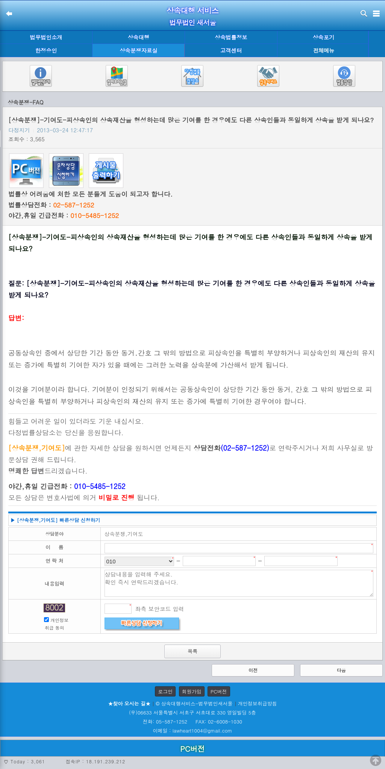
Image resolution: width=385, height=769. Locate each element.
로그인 (165, 691)
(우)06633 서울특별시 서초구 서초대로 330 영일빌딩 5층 (192, 712)
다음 (341, 670)
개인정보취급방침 (257, 703)
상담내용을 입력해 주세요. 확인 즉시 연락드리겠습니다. (239, 583)
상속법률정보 (231, 37)
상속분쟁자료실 (139, 50)
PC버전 (219, 691)
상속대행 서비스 (193, 10)
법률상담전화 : (51, 204)
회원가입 (192, 691)
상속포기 (324, 37)
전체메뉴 (323, 50)
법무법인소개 (46, 37)
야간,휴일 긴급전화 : (63, 215)
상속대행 (139, 37)
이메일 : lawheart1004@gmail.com (192, 730)
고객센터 (231, 50)
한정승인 (46, 50)
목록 (192, 651)
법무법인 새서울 (192, 22)
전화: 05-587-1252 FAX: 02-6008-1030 (192, 721)
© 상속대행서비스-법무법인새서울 (194, 703)
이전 (253, 670)
